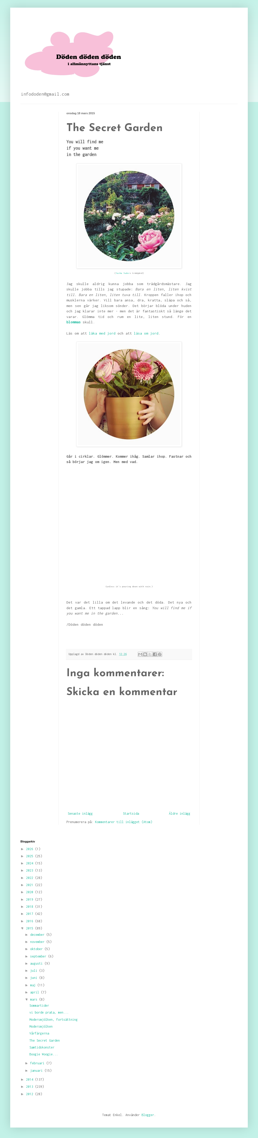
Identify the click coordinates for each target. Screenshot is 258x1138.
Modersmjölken (41, 1026)
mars (34, 999)
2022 (30, 878)
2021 (30, 885)
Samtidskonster (41, 1047)
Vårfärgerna (39, 1033)
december (38, 935)
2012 (30, 1094)
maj (33, 985)
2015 (30, 928)
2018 (30, 907)
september (39, 956)
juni (34, 978)
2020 (30, 892)
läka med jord (102, 333)
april (35, 992)
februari (38, 1063)
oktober (37, 949)
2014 (30, 1079)
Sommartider (39, 1005)
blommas (73, 322)
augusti (37, 963)
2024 (30, 863)
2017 (30, 914)
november (38, 942)
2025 (30, 856)
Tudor (126, 273)
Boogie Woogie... (43, 1054)
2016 (30, 921)
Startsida (131, 813)
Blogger (148, 1115)
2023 (30, 870)
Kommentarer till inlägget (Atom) (123, 822)
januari (37, 1070)
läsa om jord (146, 333)
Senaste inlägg (80, 813)
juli (34, 971)
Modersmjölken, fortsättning (53, 1019)
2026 (30, 849)
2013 (30, 1087)
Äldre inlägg (179, 813)
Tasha (119, 273)
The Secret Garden (44, 1040)
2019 (30, 899)
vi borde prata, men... (49, 1012)
